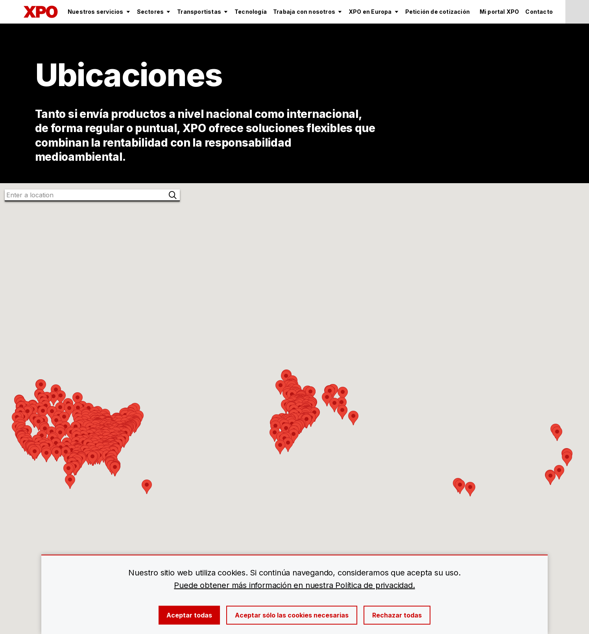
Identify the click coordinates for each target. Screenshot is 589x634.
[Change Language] (577, 12)
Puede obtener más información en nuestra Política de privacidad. (294, 585)
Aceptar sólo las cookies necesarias (292, 615)
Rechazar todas (397, 615)
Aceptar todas (189, 615)
